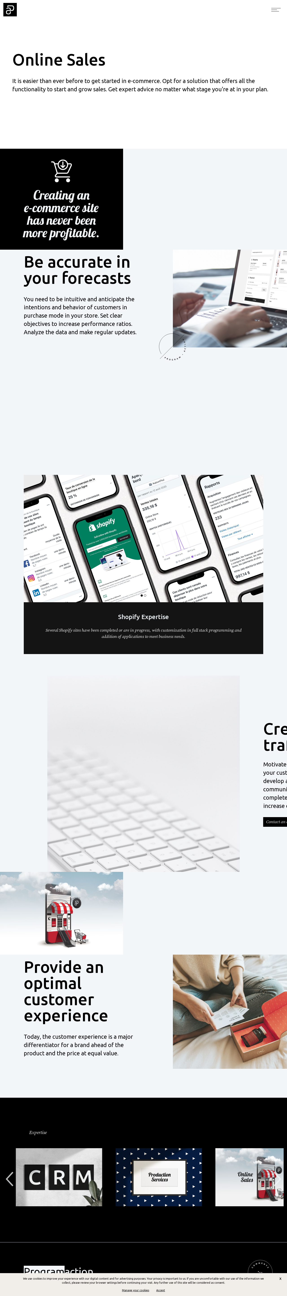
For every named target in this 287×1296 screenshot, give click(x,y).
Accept (160, 1290)
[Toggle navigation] (276, 9)
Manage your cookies (135, 1290)
